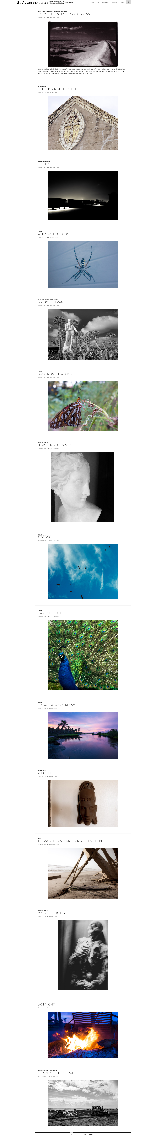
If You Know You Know (56, 705)
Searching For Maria (54, 445)
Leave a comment (54, 17)
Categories (105, 2)
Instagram (114, 2)
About (98, 2)
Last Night (46, 1004)
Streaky (44, 536)
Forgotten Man (50, 302)
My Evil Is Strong (51, 913)
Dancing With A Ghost (56, 374)
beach (39, 11)
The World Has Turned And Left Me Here (70, 841)
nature (55, 11)
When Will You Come (54, 234)
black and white (47, 11)
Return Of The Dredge (56, 1072)
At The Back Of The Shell (57, 89)
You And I (45, 773)
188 (85, 1134)
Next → (91, 1134)
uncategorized (62, 11)
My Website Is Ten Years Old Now (64, 14)
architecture (42, 86)
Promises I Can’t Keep (54, 613)
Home (92, 2)
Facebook (122, 2)
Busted (43, 164)
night (48, 161)
